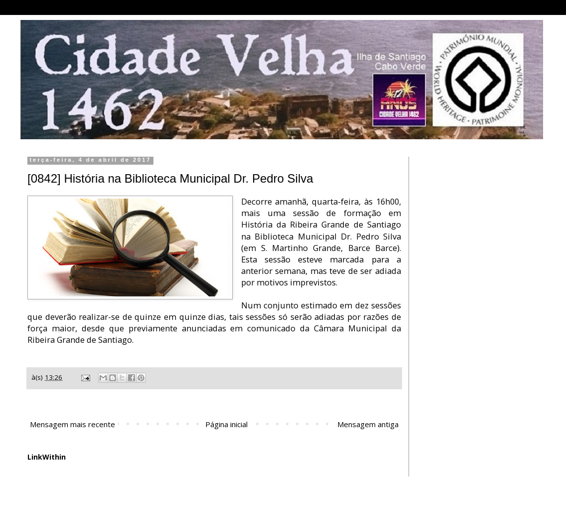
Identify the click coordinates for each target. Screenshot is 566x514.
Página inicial (226, 424)
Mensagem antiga (368, 424)
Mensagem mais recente (72, 424)
